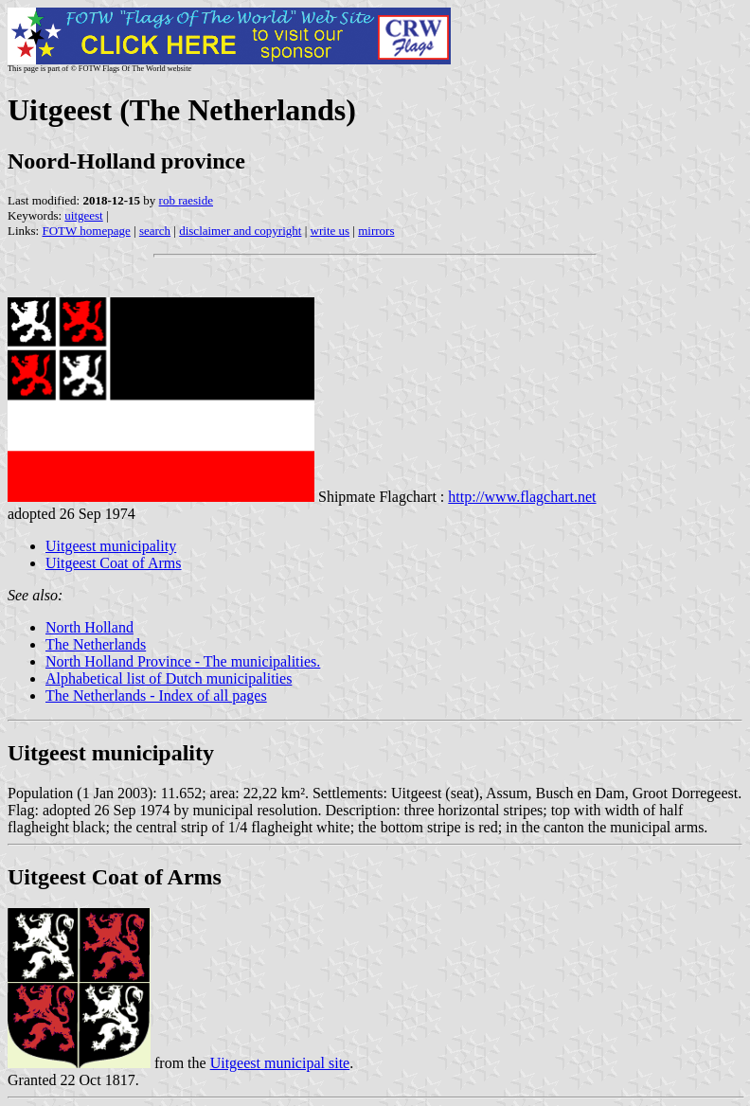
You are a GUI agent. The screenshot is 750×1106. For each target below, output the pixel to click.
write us (330, 230)
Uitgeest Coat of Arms (113, 563)
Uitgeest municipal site (280, 1063)
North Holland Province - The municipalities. (182, 661)
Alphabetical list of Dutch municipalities (168, 678)
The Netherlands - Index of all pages (156, 695)
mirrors (376, 230)
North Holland (89, 627)
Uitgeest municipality (110, 546)
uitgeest (83, 215)
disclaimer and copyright (240, 230)
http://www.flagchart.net (522, 497)
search (154, 230)
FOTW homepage (86, 230)
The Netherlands (95, 644)
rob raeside (186, 200)
